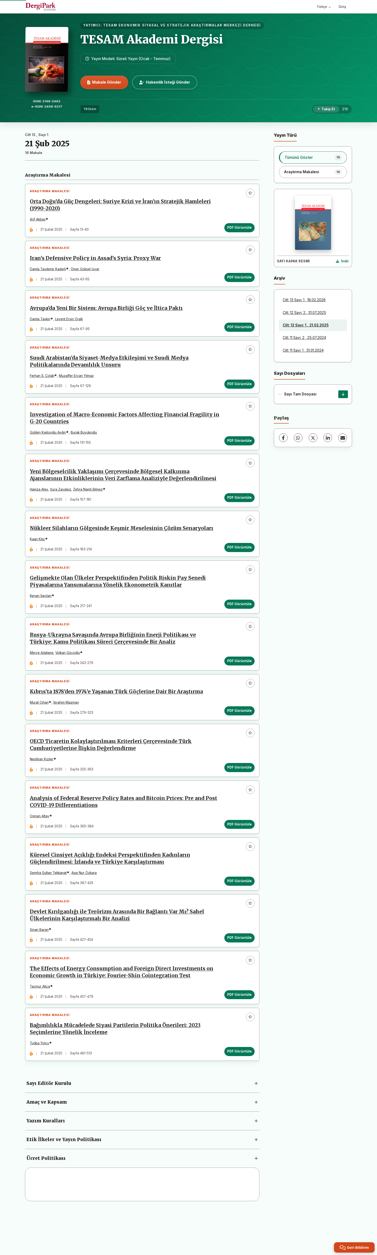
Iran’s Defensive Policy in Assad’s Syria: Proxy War (96, 262)
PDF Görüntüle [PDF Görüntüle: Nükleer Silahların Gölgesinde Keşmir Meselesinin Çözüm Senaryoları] (238, 565)
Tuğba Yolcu (40, 1086)
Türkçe (324, 7)
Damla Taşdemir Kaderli (49, 273)
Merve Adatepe (43, 676)
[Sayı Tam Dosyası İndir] (343, 394)
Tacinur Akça (41, 1026)
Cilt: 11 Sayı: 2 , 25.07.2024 (304, 337)
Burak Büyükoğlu (85, 445)
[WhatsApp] (298, 437)
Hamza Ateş (40, 504)
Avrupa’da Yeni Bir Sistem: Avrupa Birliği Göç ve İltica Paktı (107, 315)
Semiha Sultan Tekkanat (49, 907)
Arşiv (279, 278)
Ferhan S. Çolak (43, 385)
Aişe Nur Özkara (85, 907)
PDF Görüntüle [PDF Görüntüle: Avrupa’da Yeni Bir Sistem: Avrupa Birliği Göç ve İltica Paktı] (238, 334)
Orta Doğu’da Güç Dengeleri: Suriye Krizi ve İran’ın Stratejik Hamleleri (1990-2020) (121, 206)
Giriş (342, 7)
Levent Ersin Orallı (70, 326)
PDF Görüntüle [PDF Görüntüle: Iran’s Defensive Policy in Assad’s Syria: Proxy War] (238, 281)
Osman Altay (41, 848)
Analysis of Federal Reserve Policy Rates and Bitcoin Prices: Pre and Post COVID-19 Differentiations (118, 833)
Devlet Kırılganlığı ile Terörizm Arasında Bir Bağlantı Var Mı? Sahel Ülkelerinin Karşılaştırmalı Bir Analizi (118, 952)
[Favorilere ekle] (249, 194)
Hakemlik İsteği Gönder (164, 82)
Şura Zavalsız (62, 504)
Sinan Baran (40, 967)
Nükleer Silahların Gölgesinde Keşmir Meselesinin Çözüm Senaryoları (123, 546)
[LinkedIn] (327, 437)
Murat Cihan (40, 729)
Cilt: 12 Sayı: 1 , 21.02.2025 (306, 325)
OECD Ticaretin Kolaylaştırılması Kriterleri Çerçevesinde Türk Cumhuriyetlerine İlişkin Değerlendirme (112, 774)
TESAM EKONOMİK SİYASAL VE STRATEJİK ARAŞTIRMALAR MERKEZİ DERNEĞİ (182, 25)
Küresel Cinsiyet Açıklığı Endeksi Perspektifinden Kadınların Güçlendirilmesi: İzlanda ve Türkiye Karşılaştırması (111, 893)
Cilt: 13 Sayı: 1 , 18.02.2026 (304, 300)
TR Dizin (89, 109)
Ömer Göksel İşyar (86, 273)
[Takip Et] (326, 109)
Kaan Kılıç (38, 557)
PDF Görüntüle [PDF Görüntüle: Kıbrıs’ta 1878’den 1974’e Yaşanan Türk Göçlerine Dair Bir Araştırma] (238, 737)
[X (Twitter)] (313, 437)
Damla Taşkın (41, 326)
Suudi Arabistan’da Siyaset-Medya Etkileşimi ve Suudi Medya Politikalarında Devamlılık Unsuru (110, 371)
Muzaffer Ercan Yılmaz (77, 385)
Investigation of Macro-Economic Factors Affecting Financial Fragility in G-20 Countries (122, 430)
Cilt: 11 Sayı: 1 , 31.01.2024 (303, 350)
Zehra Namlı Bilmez (89, 504)
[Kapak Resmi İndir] (342, 261)
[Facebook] (283, 437)
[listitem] (313, 157)
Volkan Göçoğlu (69, 676)
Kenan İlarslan (42, 617)
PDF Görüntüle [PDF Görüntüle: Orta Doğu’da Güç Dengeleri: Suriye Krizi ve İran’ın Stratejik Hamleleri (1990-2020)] (238, 229)
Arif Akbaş (39, 221)
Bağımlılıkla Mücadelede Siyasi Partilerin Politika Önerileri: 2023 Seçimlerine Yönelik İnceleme (116, 1071)
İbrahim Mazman (67, 729)
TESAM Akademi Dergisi (151, 39)
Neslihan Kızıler (43, 788)
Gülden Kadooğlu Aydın (49, 445)
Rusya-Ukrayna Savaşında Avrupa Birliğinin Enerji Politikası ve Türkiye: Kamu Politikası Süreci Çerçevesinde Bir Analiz (114, 662)
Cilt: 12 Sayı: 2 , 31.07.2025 (304, 312)
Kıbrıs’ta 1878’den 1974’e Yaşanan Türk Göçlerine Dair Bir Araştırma (117, 718)
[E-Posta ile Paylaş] (342, 437)
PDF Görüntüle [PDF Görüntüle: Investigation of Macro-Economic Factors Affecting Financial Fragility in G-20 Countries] (238, 453)
